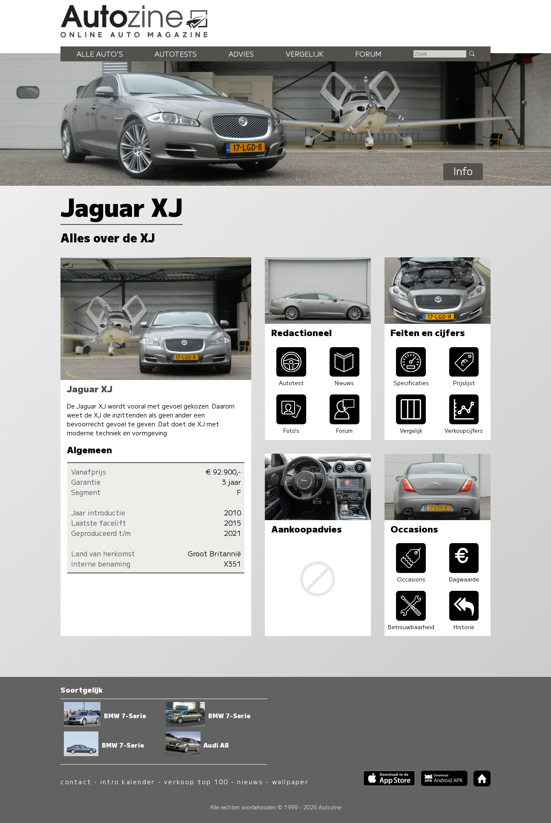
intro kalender (127, 781)
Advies (241, 54)
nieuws (250, 781)
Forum (368, 54)
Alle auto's (100, 54)
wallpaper (290, 781)
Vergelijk (305, 54)
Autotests (176, 54)
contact (76, 781)
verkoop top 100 (196, 781)
